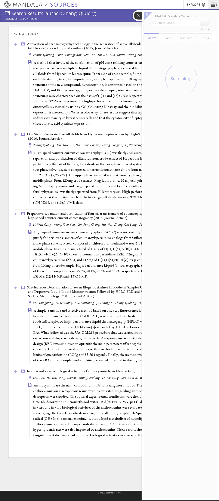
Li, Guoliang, (65, 303)
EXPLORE (196, 5)
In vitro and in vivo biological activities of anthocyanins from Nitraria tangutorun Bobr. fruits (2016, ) (111, 370)
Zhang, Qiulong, (44, 55)
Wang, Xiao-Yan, (64, 224)
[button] (213, 4)
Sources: (12, 19)
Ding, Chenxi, (92, 145)
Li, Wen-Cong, (43, 224)
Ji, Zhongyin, (105, 303)
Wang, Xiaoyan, (139, 55)
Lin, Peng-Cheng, (89, 224)
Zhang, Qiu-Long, (126, 224)
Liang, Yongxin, (113, 145)
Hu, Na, (103, 55)
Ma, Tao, (90, 55)
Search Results (28, 18)
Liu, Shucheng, (85, 303)
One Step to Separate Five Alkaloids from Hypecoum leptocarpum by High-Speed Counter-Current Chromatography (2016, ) (113, 136)
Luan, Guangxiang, (70, 55)
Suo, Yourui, (118, 55)
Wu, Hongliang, (44, 303)
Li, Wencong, (134, 145)
